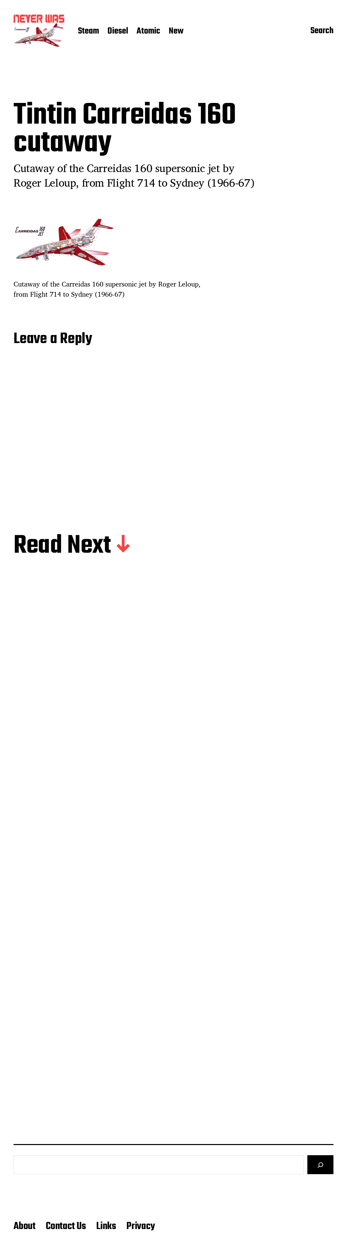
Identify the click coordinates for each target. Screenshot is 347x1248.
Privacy (140, 1226)
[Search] (320, 1164)
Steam (88, 31)
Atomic (148, 31)
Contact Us (66, 1226)
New (176, 31)
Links (106, 1226)
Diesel (117, 31)
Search (321, 31)
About (25, 1226)
